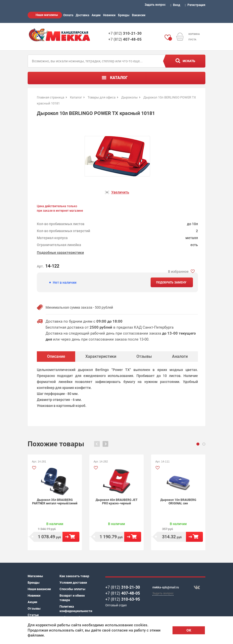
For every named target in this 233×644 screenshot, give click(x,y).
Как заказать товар (74, 576)
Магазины (35, 576)
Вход (175, 5)
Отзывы (34, 608)
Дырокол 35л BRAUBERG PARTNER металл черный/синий (54, 501)
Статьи (33, 615)
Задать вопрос (155, 4)
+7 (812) (125, 33)
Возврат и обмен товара (72, 598)
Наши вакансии (39, 589)
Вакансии (138, 15)
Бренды (123, 15)
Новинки (109, 15)
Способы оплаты (72, 589)
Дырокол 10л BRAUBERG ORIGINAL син (178, 501)
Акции (96, 15)
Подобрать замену (171, 282)
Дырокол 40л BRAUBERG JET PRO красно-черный (116, 501)
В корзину (70, 537)
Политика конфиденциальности (75, 609)
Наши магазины (47, 15)
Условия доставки (73, 582)
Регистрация (195, 5)
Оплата (68, 15)
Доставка (82, 15)
